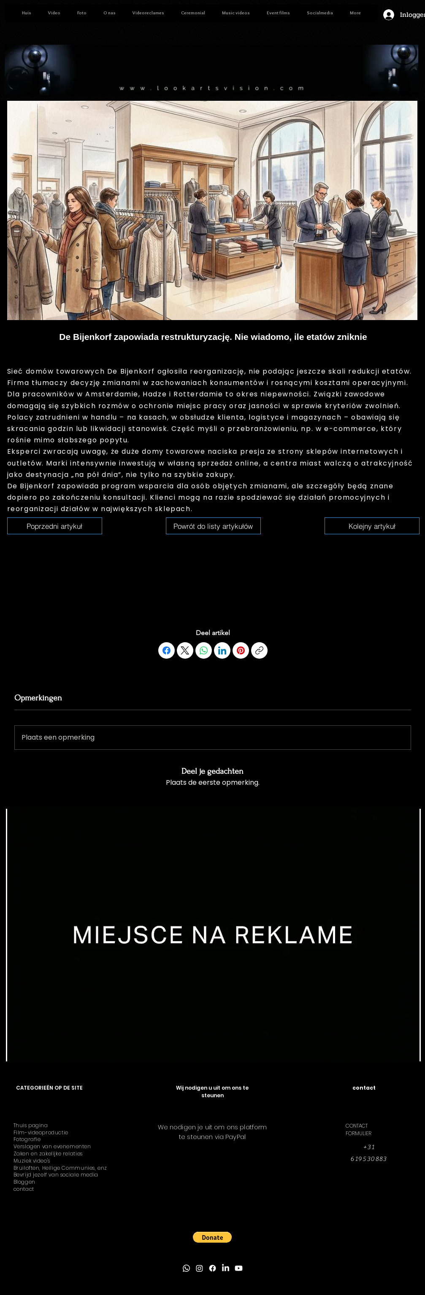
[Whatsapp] (186, 1268)
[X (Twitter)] (185, 650)
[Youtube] (238, 1268)
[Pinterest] (241, 650)
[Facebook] (166, 650)
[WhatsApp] (203, 650)
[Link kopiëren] (259, 650)
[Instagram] (199, 1268)
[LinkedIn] (222, 650)
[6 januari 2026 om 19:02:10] (54, 525)
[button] (212, 1237)
